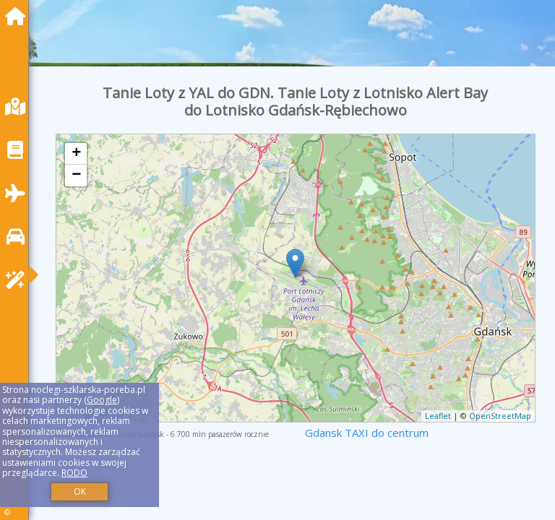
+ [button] (76, 154)
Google (102, 400)
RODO (74, 473)
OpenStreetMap (500, 415)
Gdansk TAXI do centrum (367, 432)
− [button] (76, 175)
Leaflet (438, 415)
